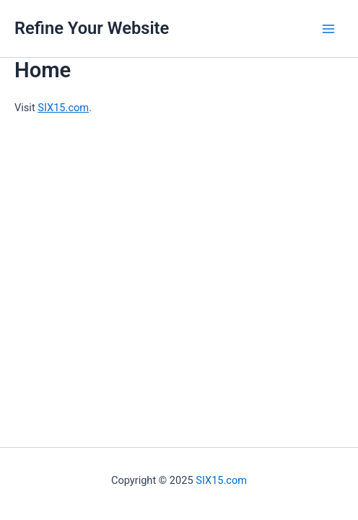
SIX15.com (63, 107)
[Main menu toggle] (328, 29)
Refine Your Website (91, 28)
